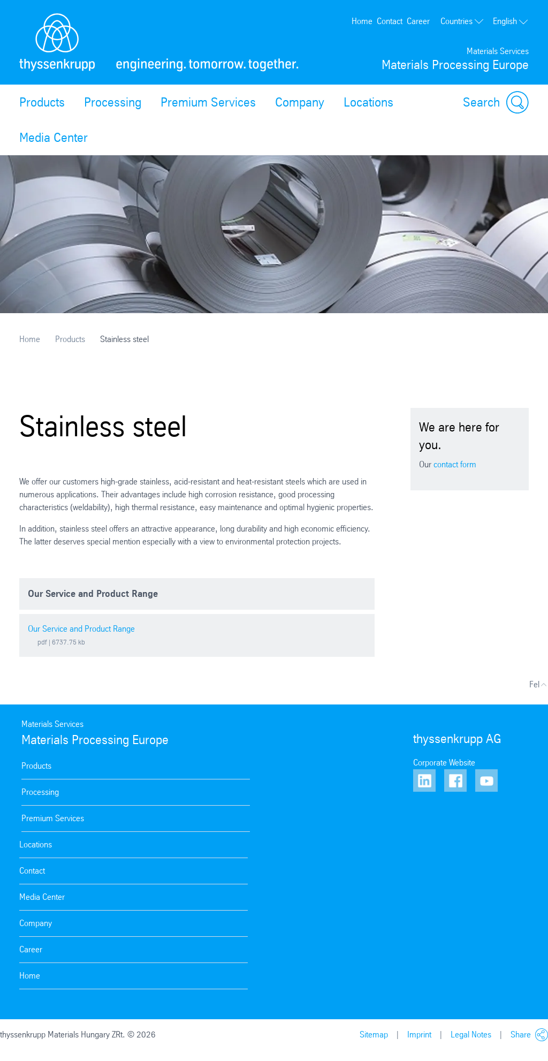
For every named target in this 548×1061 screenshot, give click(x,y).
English (511, 21)
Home (362, 21)
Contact (389, 21)
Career (418, 21)
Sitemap (374, 1034)
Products (42, 102)
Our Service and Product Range (81, 629)
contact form (454, 464)
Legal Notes (471, 1034)
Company (299, 102)
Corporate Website (444, 762)
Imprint (419, 1034)
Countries (462, 21)
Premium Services (208, 102)
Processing (112, 102)
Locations (368, 102)
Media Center (53, 137)
